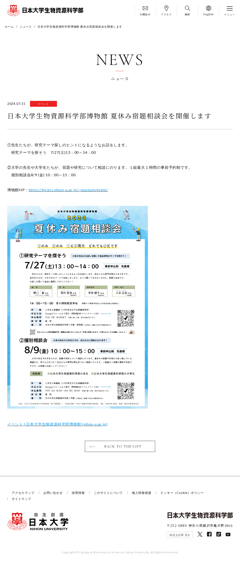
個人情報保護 (141, 493)
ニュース (26, 26)
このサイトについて (108, 493)
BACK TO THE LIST (123, 446)
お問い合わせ (53, 493)
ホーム (9, 26)
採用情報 (78, 493)
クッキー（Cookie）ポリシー (182, 493)
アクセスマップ (23, 493)
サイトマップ (21, 499)
